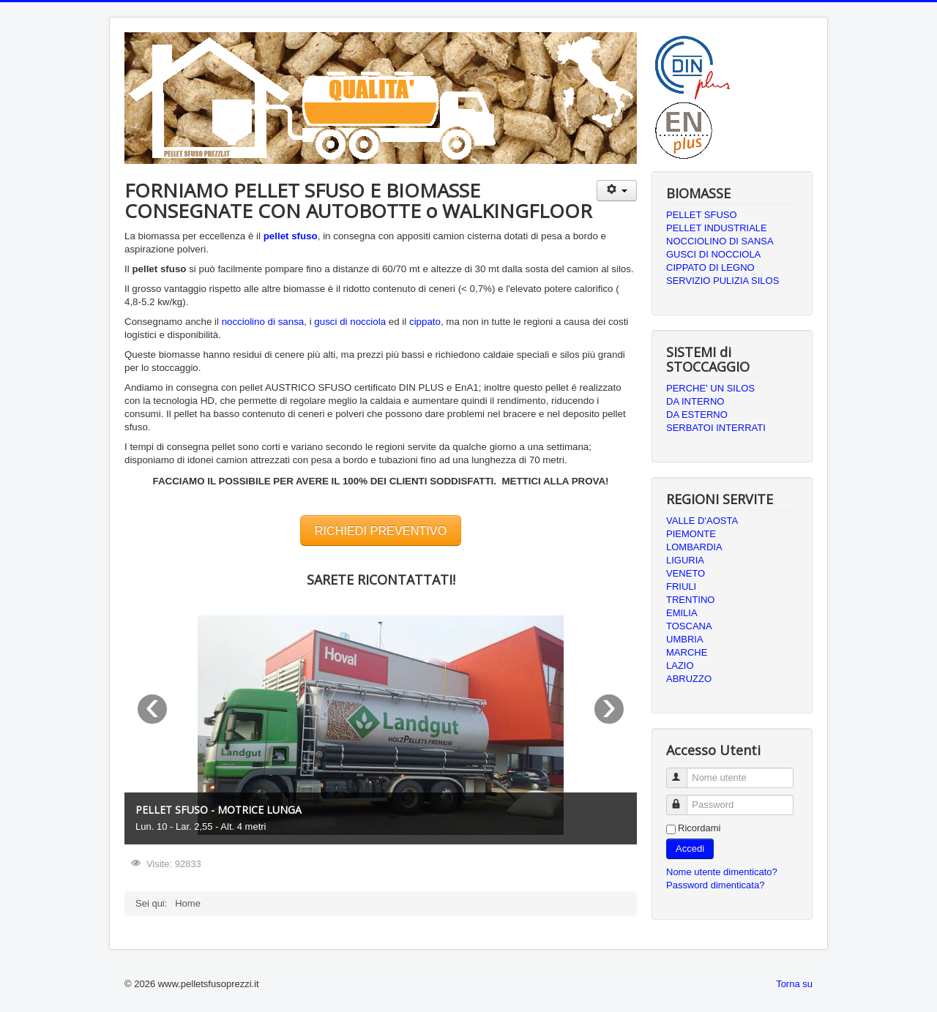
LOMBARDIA (694, 546)
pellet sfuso (291, 235)
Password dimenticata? (715, 885)
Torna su (794, 983)
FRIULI (681, 586)
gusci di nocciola (350, 321)
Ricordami (699, 827)
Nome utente (683, 771)
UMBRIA (684, 639)
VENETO (685, 573)
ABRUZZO (689, 678)
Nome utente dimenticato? (721, 871)
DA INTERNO (695, 401)
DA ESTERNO (697, 414)
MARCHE (686, 652)
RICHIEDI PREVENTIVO (381, 530)
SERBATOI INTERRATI (716, 427)
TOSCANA (689, 626)
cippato (425, 321)
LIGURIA (685, 560)
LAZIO (680, 665)
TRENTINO (690, 599)
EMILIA (682, 612)
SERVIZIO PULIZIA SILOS (722, 280)
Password (683, 798)
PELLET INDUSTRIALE (716, 227)
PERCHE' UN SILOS (710, 388)
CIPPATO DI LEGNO (710, 267)
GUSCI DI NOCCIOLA (713, 254)
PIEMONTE (691, 533)
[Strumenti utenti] (617, 190)
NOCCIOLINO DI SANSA (720, 241)
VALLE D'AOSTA (702, 520)
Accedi (690, 848)
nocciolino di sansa (263, 321)
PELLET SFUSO (701, 214)
